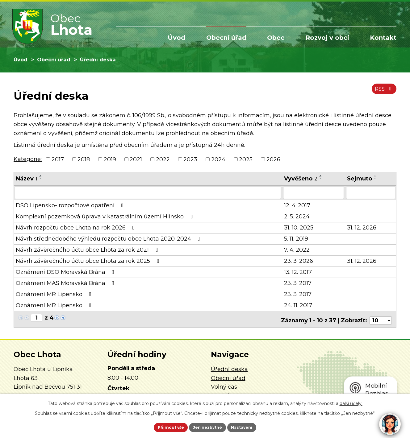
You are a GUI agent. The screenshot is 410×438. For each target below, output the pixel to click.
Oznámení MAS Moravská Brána (66, 282)
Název (26, 178)
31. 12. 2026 (361, 227)
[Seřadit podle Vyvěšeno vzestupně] (320, 176)
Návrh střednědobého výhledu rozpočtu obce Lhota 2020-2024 (109, 238)
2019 (110, 159)
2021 (136, 159)
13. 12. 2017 (298, 271)
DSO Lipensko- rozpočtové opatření (71, 204)
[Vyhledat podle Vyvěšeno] (313, 192)
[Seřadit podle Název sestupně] (40, 178)
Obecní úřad (226, 37)
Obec (275, 37)
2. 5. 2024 (297, 216)
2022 (163, 159)
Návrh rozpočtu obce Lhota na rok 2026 (76, 227)
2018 (83, 159)
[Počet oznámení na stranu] (381, 317)
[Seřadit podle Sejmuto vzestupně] (375, 176)
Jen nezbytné (208, 426)
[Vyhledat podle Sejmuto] (370, 192)
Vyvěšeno (300, 178)
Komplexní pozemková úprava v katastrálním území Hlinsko (105, 216)
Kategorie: (28, 159)
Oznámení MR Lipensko (55, 293)
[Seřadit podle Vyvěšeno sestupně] (320, 178)
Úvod (176, 37)
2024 (218, 159)
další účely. (351, 402)
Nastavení (250, 426)
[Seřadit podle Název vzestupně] (40, 176)
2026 (273, 159)
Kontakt (383, 37)
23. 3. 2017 (298, 282)
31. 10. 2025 (298, 227)
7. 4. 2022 (297, 249)
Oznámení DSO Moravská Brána (66, 271)
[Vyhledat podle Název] (148, 192)
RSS (382, 92)
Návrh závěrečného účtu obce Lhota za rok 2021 (88, 249)
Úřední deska (229, 366)
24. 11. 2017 (298, 304)
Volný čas (224, 383)
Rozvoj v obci (327, 37)
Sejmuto (359, 178)
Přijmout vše (163, 426)
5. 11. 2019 (296, 238)
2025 (246, 159)
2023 (190, 159)
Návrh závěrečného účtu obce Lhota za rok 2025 (88, 260)
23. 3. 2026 (298, 260)
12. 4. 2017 (297, 204)
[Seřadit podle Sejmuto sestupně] (375, 178)
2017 (58, 159)
